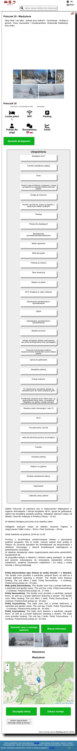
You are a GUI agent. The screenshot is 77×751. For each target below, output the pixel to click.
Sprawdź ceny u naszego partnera (23, 628)
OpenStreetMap (67, 703)
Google (36, 743)
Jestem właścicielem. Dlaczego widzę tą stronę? (19, 722)
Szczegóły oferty (21, 711)
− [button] (7, 670)
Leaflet (56, 703)
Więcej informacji (56, 629)
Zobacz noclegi (55, 711)
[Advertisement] (38, 48)
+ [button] (7, 666)
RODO (52, 748)
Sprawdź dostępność (19, 141)
